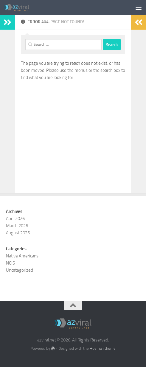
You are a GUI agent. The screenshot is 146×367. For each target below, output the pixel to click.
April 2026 (15, 218)
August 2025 (18, 232)
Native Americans (22, 256)
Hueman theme (103, 348)
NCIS (10, 263)
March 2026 (17, 225)
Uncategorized (19, 270)
